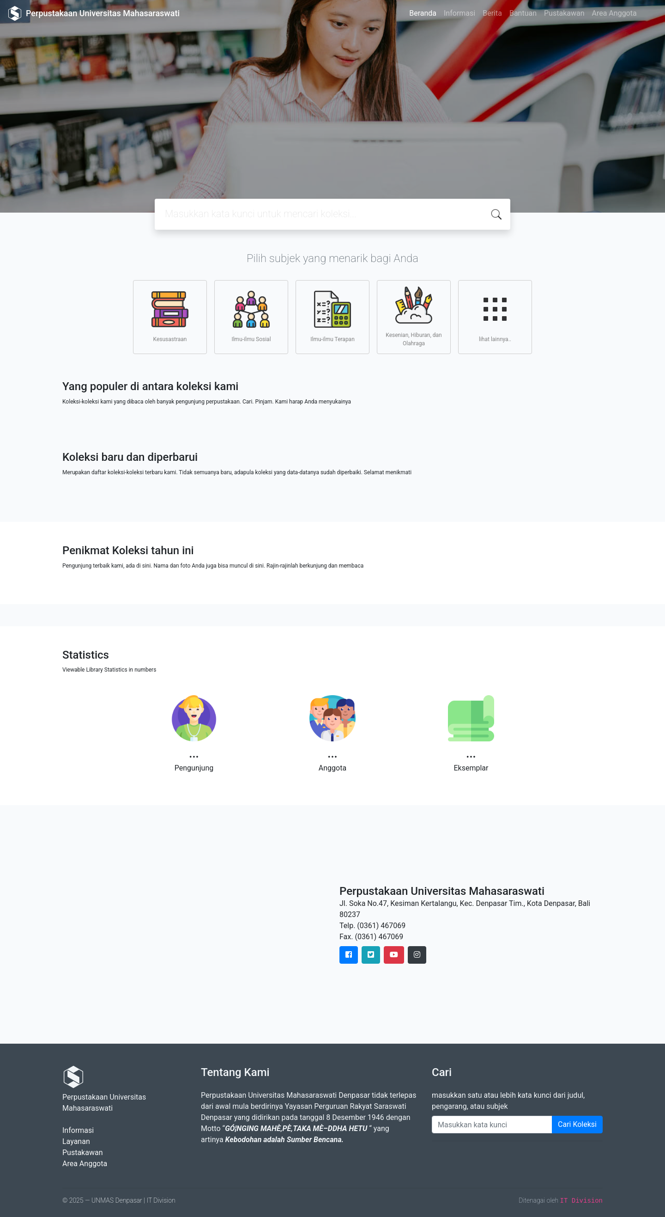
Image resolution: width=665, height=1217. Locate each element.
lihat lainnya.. (495, 316)
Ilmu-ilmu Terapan (332, 316)
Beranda (422, 13)
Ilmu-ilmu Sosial (251, 316)
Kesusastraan (169, 316)
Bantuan (523, 13)
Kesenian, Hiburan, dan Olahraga (413, 317)
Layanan (76, 1141)
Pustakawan (564, 13)
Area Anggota (614, 13)
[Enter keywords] (492, 1124)
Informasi (459, 13)
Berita (492, 13)
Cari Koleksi (577, 1124)
